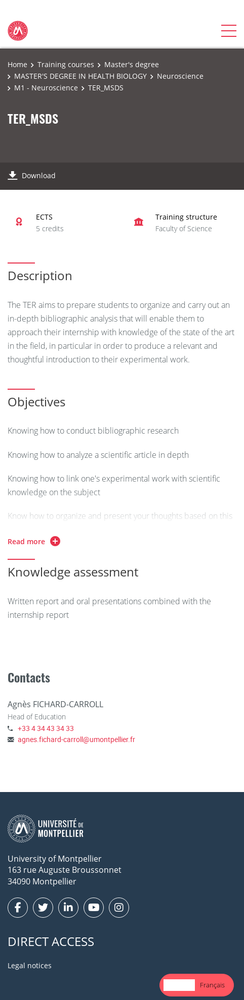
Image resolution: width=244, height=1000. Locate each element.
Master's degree (131, 64)
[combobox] (179, 985)
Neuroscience (180, 76)
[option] (212, 985)
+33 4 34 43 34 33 (46, 728)
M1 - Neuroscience (46, 87)
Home (17, 64)
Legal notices (30, 965)
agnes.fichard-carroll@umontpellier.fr (76, 739)
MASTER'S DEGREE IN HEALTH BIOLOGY (80, 76)
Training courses (65, 64)
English (179, 984)
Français (212, 984)
